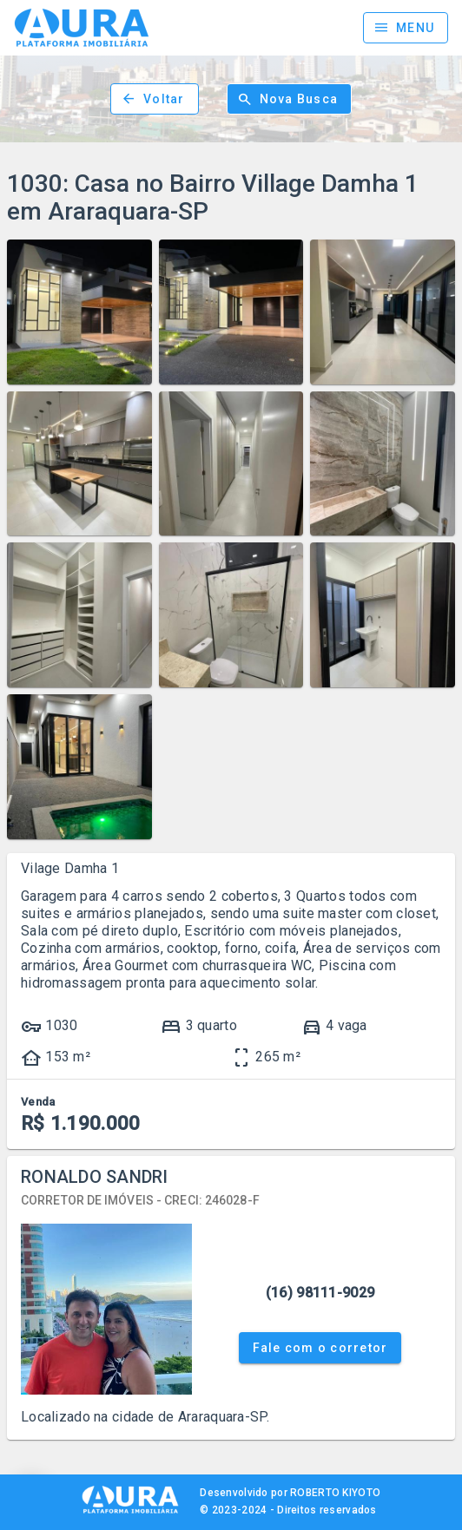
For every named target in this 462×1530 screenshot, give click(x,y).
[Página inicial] (81, 27)
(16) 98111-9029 (320, 1292)
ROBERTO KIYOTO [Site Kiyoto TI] (335, 1493)
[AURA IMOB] (130, 1512)
